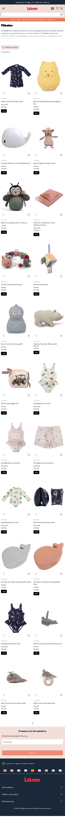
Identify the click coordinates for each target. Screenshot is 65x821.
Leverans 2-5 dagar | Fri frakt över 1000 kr (33, 2)
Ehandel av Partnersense (42, 808)
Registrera (32, 753)
